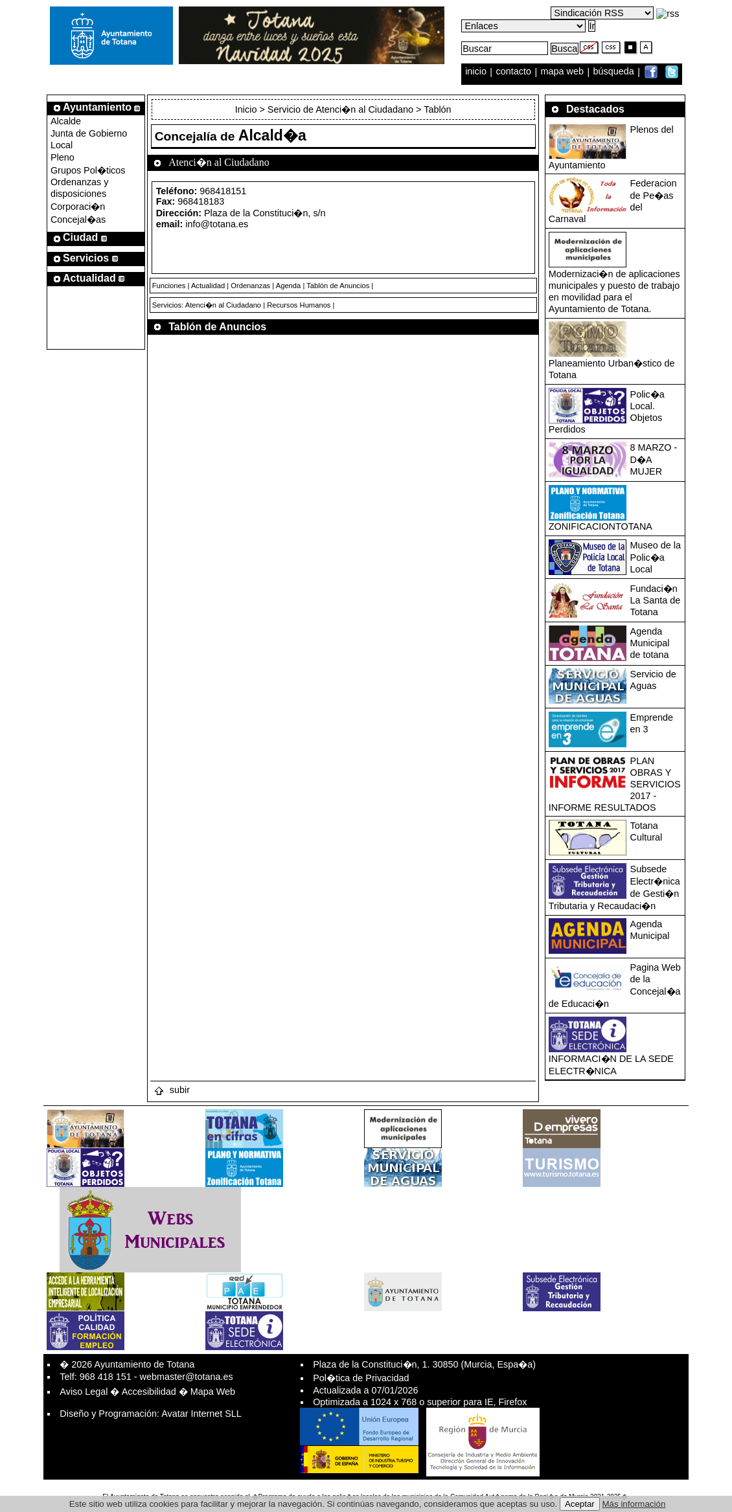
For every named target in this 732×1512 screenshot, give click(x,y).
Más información (634, 1504)
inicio (477, 72)
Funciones (169, 285)
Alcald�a (272, 135)
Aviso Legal (84, 1391)
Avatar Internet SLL (201, 1413)
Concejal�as (78, 219)
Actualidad (208, 285)
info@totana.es (216, 224)
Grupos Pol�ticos (88, 170)
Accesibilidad (149, 1391)
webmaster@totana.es (186, 1376)
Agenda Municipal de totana (650, 643)
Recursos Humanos (298, 305)
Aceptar (580, 1504)
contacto (513, 72)
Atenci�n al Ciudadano (223, 305)
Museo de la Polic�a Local (655, 557)
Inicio (247, 109)
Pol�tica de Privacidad (361, 1378)
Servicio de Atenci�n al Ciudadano (340, 109)
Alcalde (66, 121)
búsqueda (615, 72)
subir (172, 1090)
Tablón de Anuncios (337, 285)
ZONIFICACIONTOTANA (600, 526)
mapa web (563, 72)
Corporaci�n (78, 206)
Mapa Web (212, 1391)
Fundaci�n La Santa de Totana (655, 600)
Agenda (288, 285)
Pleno (62, 157)
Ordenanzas (250, 285)
